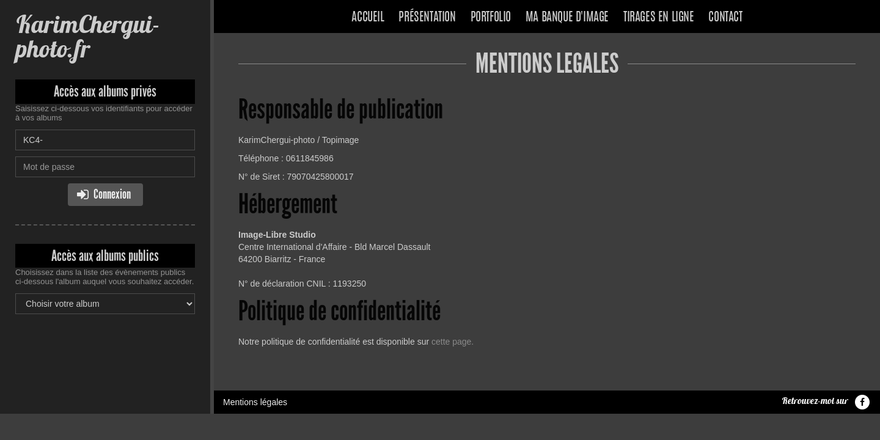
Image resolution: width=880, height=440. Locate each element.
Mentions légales (255, 402)
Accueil (367, 18)
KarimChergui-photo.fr (87, 36)
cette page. (452, 341)
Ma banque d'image (567, 18)
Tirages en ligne (658, 18)
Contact (725, 18)
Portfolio (491, 18)
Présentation (426, 18)
